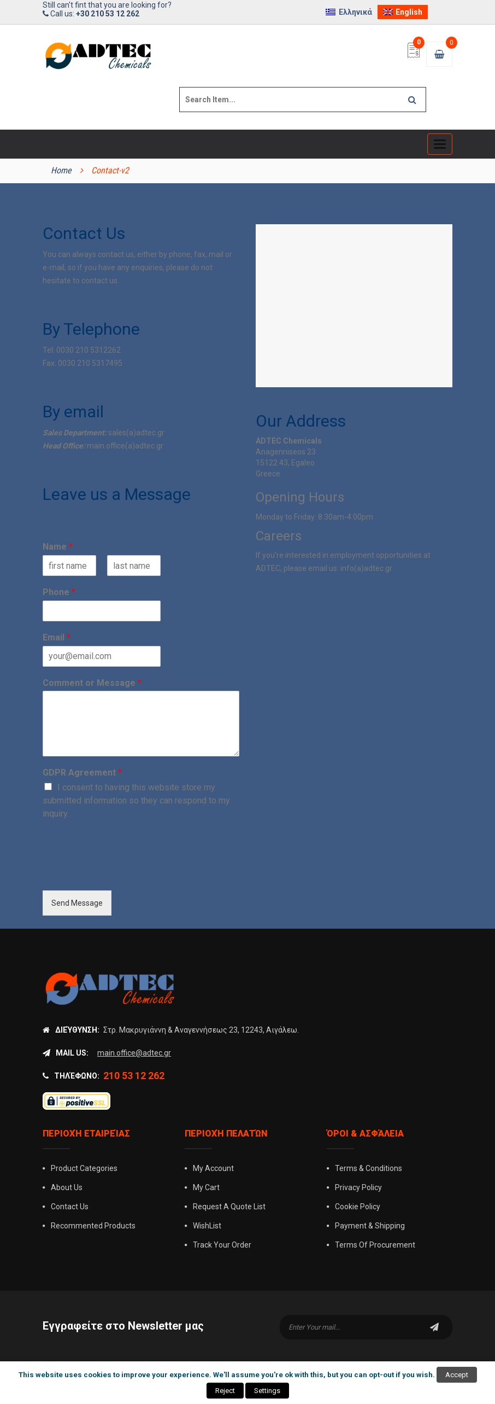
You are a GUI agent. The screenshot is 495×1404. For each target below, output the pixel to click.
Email (56, 637)
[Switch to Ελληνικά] (349, 12)
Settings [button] (267, 1390)
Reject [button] (225, 1390)
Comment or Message (92, 683)
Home (61, 170)
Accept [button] (456, 1375)
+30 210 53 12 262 (107, 13)
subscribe (434, 1327)
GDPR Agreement (82, 772)
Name (58, 546)
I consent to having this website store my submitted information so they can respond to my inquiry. (136, 800)
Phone (59, 592)
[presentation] (126, 872)
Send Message (77, 903)
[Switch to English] (403, 12)
